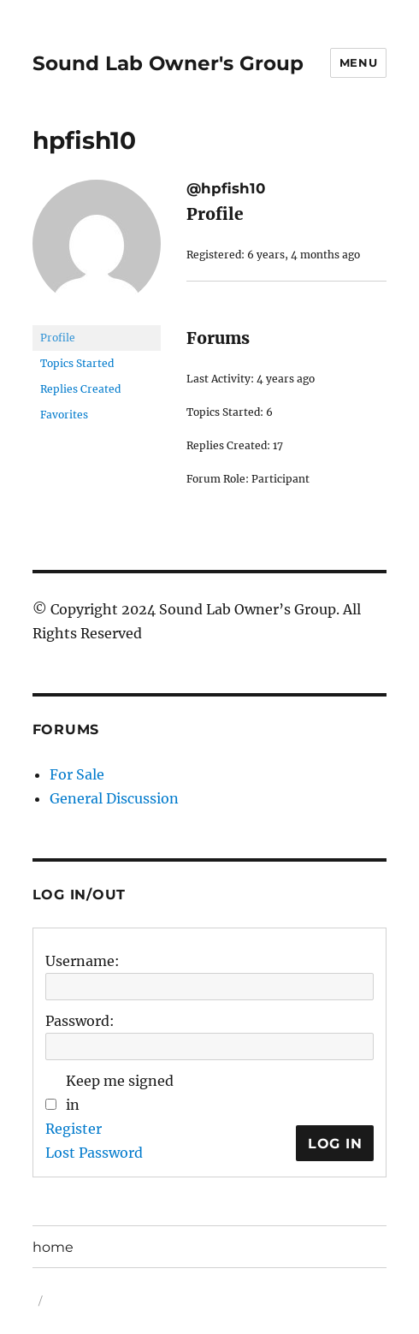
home (53, 1247)
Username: (82, 960)
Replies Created (80, 388)
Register (73, 1128)
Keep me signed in (120, 1092)
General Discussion (114, 798)
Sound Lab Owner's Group (168, 63)
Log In (335, 1143)
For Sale (77, 774)
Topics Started (77, 363)
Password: (80, 1020)
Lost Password (94, 1152)
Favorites (64, 414)
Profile (57, 337)
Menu (358, 62)
